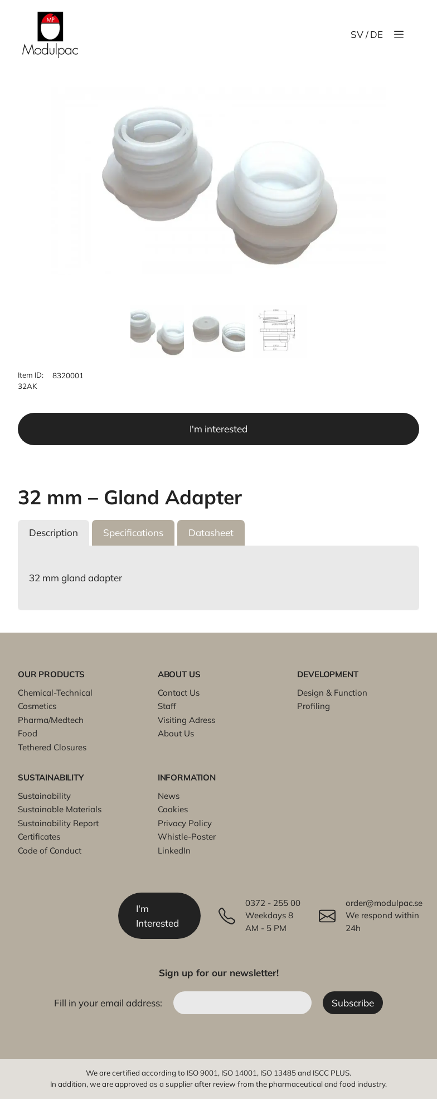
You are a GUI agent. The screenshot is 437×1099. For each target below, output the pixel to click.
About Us (176, 733)
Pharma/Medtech (51, 720)
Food (27, 733)
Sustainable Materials (59, 809)
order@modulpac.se (384, 903)
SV (357, 34)
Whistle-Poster (187, 836)
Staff (167, 706)
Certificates (39, 836)
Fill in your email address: (109, 1003)
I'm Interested (157, 916)
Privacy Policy (185, 823)
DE (376, 34)
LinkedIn (174, 850)
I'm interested (218, 429)
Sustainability (44, 795)
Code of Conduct (49, 850)
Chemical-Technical (55, 692)
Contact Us (179, 692)
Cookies (173, 809)
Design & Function (332, 692)
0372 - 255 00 (272, 903)
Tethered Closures (52, 747)
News (168, 795)
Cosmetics (37, 706)
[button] (53, 533)
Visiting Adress (186, 720)
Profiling (313, 706)
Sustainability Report (58, 823)
